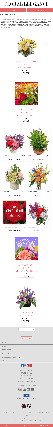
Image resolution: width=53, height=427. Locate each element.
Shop (13, 10)
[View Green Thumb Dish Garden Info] (38, 141)
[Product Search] (26, 329)
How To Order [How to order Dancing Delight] (26, 71)
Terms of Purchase (27, 420)
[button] (26, 395)
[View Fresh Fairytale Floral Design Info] (14, 141)
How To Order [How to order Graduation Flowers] (26, 119)
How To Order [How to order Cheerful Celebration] (38, 231)
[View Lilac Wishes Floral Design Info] (26, 296)
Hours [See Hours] (44, 425)
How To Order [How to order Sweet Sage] (14, 195)
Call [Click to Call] (8, 425)
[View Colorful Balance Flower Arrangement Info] (38, 176)
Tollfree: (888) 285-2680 (26, 381)
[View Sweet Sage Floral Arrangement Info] (14, 176)
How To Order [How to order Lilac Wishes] (26, 319)
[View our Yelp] (30, 366)
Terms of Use (38, 420)
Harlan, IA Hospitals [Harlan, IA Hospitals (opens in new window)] (26, 412)
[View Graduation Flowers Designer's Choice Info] (26, 93)
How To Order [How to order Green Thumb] (38, 159)
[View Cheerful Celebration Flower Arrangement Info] (38, 212)
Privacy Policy (15, 420)
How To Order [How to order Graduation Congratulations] (14, 231)
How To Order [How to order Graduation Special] (26, 275)
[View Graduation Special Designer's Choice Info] (26, 248)
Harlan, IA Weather (18, 418)
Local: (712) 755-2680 (26, 378)
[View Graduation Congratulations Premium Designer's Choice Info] (14, 212)
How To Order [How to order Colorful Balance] (38, 195)
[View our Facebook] (22, 366)
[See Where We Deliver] (26, 338)
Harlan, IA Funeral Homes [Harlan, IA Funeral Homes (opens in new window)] (10, 412)
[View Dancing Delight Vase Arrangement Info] (26, 45)
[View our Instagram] (28, 366)
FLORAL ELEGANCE (26, 4)
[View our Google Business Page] (25, 366)
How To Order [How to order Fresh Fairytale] (14, 159)
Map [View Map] (26, 425)
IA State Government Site (33, 418)
